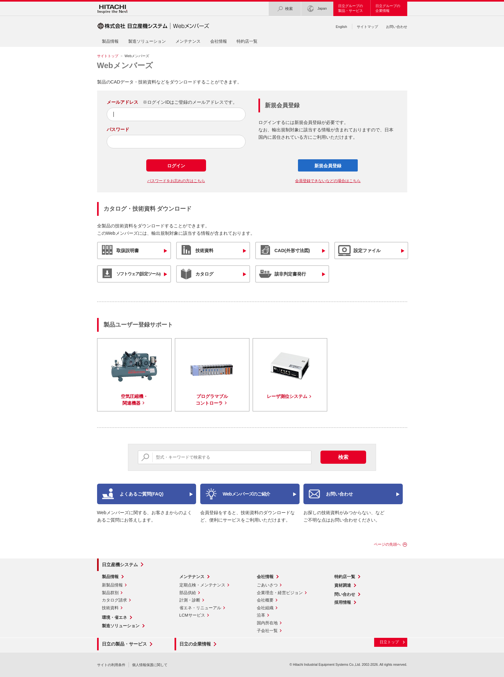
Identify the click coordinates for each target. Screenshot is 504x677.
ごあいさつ (267, 585)
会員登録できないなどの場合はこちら (328, 181)
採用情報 (342, 602)
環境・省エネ (114, 617)
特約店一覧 (247, 41)
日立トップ (389, 642)
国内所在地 (267, 622)
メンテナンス (188, 41)
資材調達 (342, 585)
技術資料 (110, 607)
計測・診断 (189, 600)
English (341, 27)
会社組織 (265, 607)
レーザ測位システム (287, 396)
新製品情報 (112, 585)
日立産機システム (120, 564)
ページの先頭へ (387, 544)
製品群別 (110, 592)
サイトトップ (107, 56)
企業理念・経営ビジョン (280, 592)
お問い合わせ (396, 27)
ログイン (176, 165)
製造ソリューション (147, 41)
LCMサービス (192, 615)
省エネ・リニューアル (200, 607)
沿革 (261, 615)
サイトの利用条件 (111, 665)
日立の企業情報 (195, 643)
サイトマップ (367, 27)
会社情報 (218, 41)
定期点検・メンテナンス (202, 585)
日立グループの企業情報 (387, 8)
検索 (285, 8)
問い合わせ (344, 594)
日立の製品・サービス (124, 643)
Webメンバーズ (125, 65)
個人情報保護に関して (149, 665)
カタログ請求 (114, 600)
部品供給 (187, 592)
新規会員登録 (327, 165)
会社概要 (265, 600)
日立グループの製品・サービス (350, 8)
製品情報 (110, 41)
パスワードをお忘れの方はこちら (176, 181)
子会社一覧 (267, 630)
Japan (317, 8)
